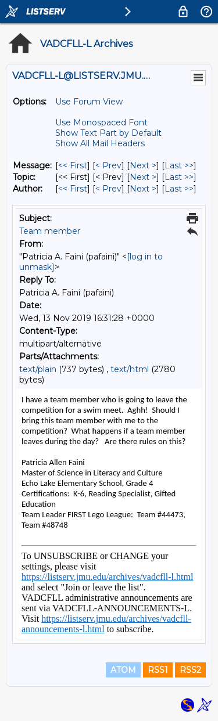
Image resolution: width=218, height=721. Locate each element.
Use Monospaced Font (101, 122)
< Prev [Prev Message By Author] (108, 188)
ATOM (123, 670)
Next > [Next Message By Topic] (143, 177)
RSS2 (190, 670)
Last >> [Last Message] (179, 165)
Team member (49, 231)
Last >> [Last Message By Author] (179, 188)
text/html (129, 369)
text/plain (37, 369)
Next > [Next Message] (143, 165)
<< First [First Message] (72, 165)
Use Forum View (89, 101)
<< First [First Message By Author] (72, 188)
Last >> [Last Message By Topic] (179, 177)
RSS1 (158, 670)
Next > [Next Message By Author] (143, 188)
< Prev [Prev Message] (108, 165)
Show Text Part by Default (108, 133)
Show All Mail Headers (100, 143)
